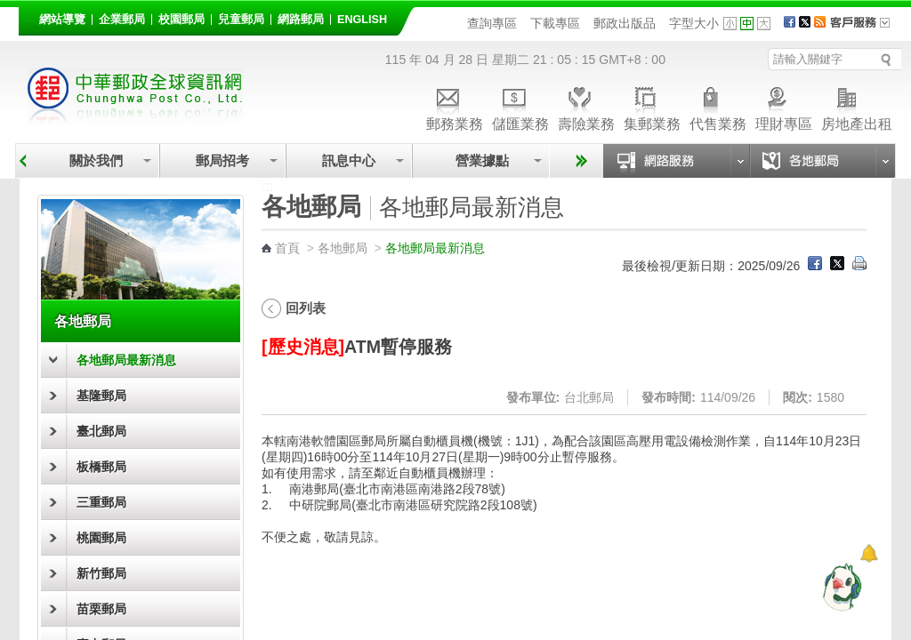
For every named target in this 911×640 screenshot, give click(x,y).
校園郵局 (181, 19)
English (362, 19)
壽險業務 (586, 106)
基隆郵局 (101, 395)
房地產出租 (856, 106)
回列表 (306, 308)
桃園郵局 (101, 538)
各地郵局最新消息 (126, 360)
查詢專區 (492, 23)
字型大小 (694, 23)
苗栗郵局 (101, 609)
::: (29, 16)
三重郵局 (101, 502)
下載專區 (555, 23)
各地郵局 (82, 321)
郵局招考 (222, 160)
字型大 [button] (763, 23)
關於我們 (96, 160)
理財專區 (783, 106)
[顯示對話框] (869, 553)
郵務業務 (454, 106)
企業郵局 (122, 19)
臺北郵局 (101, 431)
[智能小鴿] (840, 586)
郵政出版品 (624, 23)
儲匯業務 (520, 106)
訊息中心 (348, 160)
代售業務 (717, 106)
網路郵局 (301, 19)
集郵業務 (652, 106)
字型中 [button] (747, 23)
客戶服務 (865, 28)
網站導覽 (62, 19)
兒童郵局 (241, 19)
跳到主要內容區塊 (9, 9)
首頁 (287, 248)
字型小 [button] (730, 23)
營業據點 (480, 160)
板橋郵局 (101, 467)
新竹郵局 (101, 573)
